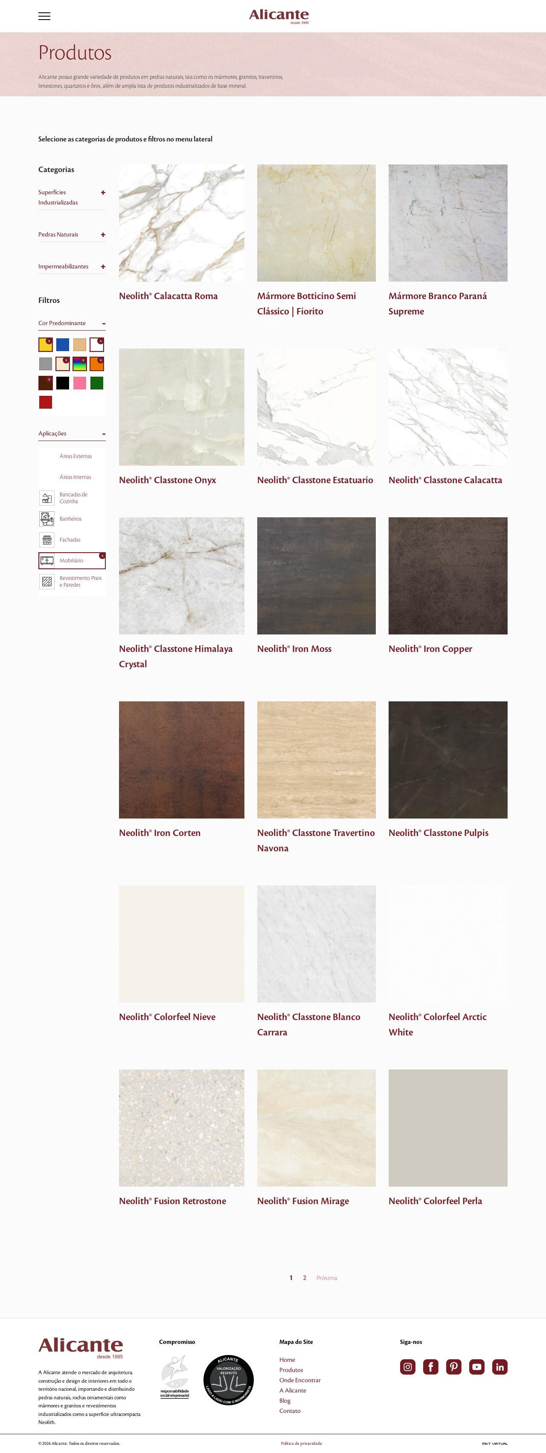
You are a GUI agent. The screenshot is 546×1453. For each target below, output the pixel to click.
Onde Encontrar (300, 1380)
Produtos (291, 1370)
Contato (290, 1411)
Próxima (327, 1278)
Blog (284, 1401)
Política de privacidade (313, 1443)
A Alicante (292, 1390)
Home (287, 1360)
